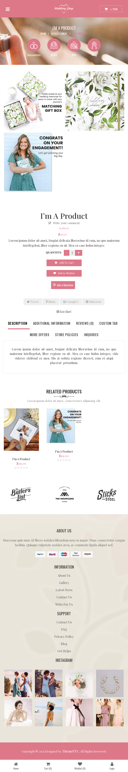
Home (43, 33)
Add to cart (66, 262)
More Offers (39, 334)
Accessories (33, 55)
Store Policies (66, 334)
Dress (54, 54)
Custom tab (108, 323)
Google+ (70, 302)
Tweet (33, 302)
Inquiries (91, 334)
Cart (48, 766)
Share (51, 302)
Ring (94, 54)
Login (112, 766)
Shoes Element (59, 33)
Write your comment (66, 223)
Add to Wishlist (66, 273)
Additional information (51, 323)
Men (74, 54)
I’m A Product (21, 459)
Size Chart (64, 311)
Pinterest (93, 302)
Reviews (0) (85, 323)
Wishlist (79, 766)
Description (17, 323)
